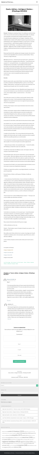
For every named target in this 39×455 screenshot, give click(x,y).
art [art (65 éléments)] (29, 431)
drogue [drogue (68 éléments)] (4, 435)
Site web (19, 355)
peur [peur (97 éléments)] (12, 439)
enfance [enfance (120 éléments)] (9, 435)
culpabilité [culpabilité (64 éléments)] (15, 433)
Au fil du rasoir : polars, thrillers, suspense (25, 262)
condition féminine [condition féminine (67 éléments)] (5, 433)
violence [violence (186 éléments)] (17, 447)
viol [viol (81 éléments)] (12, 447)
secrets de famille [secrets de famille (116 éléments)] (29, 443)
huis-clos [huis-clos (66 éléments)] (33, 435)
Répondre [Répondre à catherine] (9, 318)
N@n (3, 409)
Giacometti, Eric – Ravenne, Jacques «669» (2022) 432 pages (18, 409)
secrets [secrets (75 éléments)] (22, 443)
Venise (17, 263)
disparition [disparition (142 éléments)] (26, 433)
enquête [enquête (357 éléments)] (17, 435)
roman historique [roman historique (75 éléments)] (16, 443)
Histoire (5, 263)
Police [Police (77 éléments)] (15, 439)
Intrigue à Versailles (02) (8, 252)
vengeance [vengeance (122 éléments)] (7, 447)
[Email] (19, 393)
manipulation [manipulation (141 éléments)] (11, 437)
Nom (19, 344)
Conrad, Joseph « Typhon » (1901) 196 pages (25, 417)
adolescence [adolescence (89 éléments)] (5, 431)
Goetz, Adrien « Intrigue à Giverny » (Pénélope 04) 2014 (17, 411)
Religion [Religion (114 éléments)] (10, 443)
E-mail (19, 349)
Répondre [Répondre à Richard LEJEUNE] (9, 300)
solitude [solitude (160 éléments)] (5, 445)
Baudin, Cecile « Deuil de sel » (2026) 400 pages (15, 414)
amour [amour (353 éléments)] (19, 431)
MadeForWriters (32, 452)
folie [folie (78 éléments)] (29, 435)
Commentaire (19, 334)
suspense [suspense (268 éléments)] (22, 445)
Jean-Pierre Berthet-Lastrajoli (8, 417)
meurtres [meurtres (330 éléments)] (27, 437)
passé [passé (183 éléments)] (7, 439)
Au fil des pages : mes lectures (10, 262)
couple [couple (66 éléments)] (10, 433)
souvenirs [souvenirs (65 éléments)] (11, 445)
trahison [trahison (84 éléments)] (29, 445)
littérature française (11, 263)
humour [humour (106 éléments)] (4, 437)
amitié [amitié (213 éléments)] (11, 431)
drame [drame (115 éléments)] (33, 433)
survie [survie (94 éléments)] (16, 445)
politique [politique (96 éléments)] (19, 439)
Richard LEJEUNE (10, 279)
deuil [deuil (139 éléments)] (19, 433)
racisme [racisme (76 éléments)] (31, 439)
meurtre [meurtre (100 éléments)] (19, 437)
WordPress (22, 452)
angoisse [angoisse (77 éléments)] (26, 431)
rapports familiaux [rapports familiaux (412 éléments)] (11, 442)
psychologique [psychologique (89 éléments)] (25, 439)
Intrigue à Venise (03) (8, 254)
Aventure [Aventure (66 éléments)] (33, 431)
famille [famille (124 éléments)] (25, 435)
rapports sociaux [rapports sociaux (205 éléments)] (26, 441)
